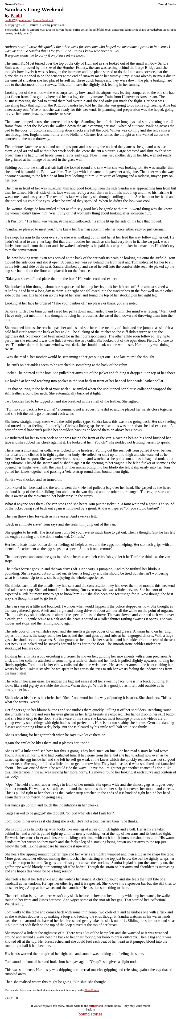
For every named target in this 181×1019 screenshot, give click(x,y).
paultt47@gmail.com (18, 20)
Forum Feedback (43, 20)
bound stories (90, 1013)
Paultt (16, 15)
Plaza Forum (91, 990)
